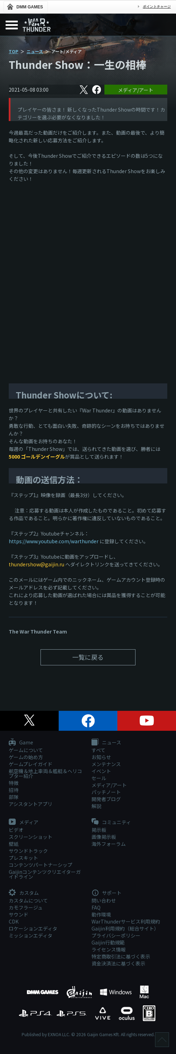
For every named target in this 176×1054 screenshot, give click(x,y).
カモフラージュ (26, 907)
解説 (96, 806)
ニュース (35, 51)
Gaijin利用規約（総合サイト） (125, 928)
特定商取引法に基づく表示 (120, 956)
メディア (23, 822)
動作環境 (101, 914)
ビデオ (16, 829)
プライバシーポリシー (115, 935)
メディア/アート (135, 89)
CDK (14, 921)
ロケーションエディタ (33, 928)
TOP (13, 51)
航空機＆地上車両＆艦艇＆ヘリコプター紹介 (45, 773)
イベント (101, 771)
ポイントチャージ (157, 6)
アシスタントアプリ (30, 803)
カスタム (24, 893)
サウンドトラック (28, 850)
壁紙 (14, 843)
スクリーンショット (30, 836)
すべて (98, 750)
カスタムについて (28, 900)
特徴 (14, 782)
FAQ (96, 907)
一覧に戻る (88, 657)
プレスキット (23, 857)
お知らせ (101, 757)
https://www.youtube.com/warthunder (53, 541)
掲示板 (98, 829)
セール (98, 778)
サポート (106, 893)
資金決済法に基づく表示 (118, 963)
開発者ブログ (106, 799)
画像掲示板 (103, 836)
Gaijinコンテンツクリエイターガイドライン (45, 874)
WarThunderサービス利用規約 (125, 921)
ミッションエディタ (30, 935)
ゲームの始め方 (26, 757)
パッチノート (106, 792)
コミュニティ (111, 822)
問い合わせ (103, 900)
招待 (14, 789)
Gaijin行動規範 (108, 942)
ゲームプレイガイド (30, 764)
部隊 (14, 796)
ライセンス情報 (108, 949)
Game (21, 742)
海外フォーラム (108, 843)
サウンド (18, 914)
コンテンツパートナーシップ (40, 864)
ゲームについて (26, 750)
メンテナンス (106, 764)
